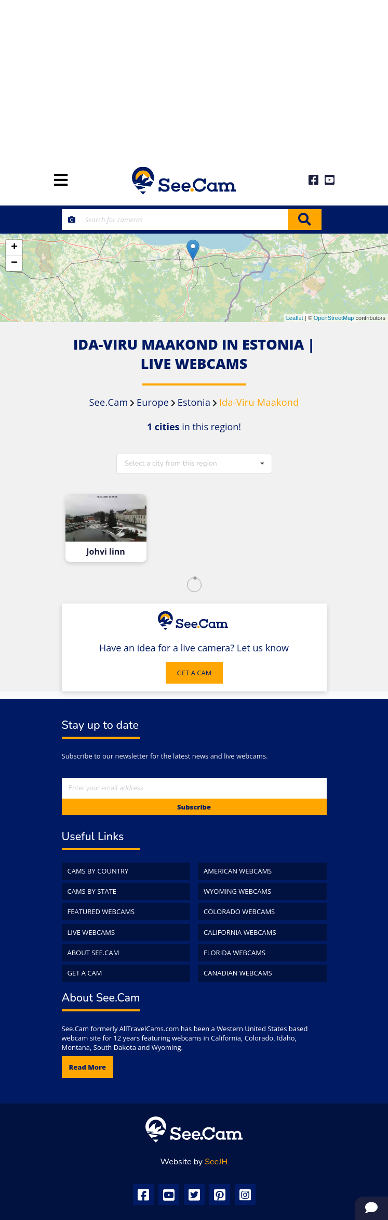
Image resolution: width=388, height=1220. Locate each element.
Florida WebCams (234, 952)
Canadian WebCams (238, 973)
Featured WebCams (101, 911)
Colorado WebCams (239, 911)
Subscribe (194, 807)
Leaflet (294, 318)
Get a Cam (85, 973)
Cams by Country (98, 871)
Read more (87, 1067)
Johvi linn (105, 552)
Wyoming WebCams (237, 891)
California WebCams (240, 932)
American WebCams (238, 871)
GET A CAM (194, 672)
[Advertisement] (194, 78)
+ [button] (14, 247)
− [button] (14, 263)
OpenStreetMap (334, 318)
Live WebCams (91, 932)
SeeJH (216, 1161)
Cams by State (92, 891)
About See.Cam (93, 952)
